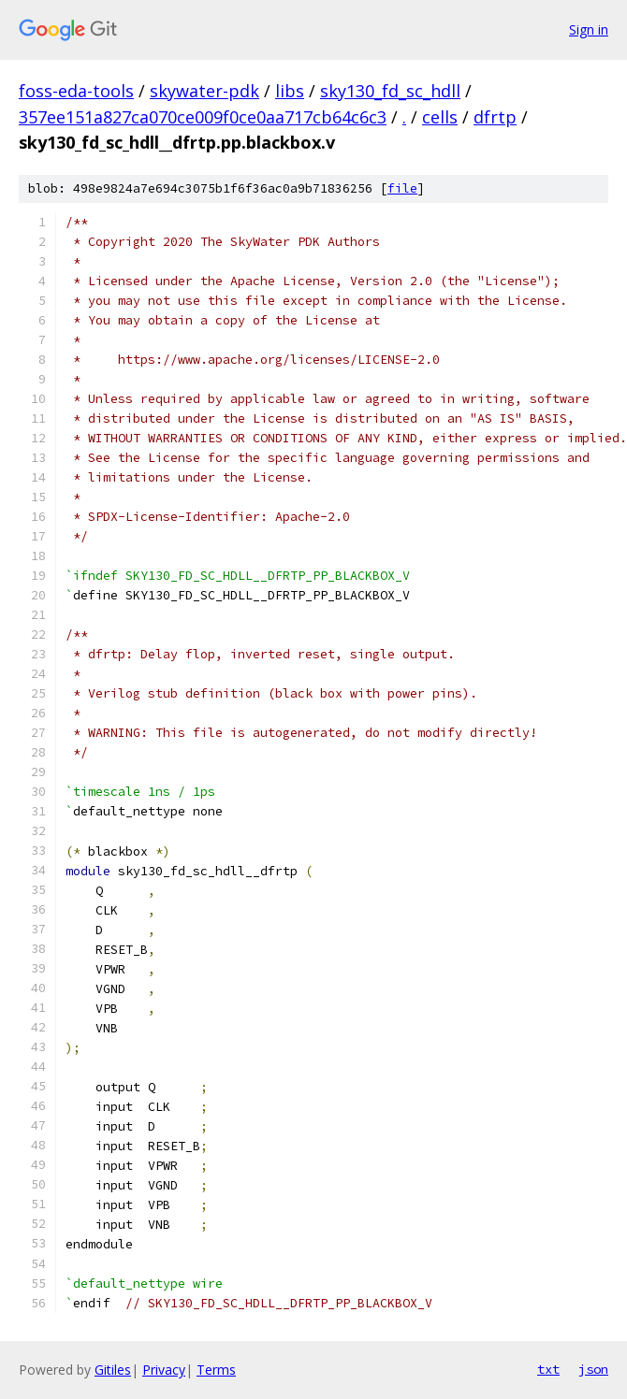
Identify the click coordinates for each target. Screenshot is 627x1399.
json (593, 1369)
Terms (216, 1369)
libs (289, 90)
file (402, 188)
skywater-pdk (204, 90)
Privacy (163, 1369)
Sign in (588, 29)
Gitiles (113, 1369)
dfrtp (495, 117)
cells (440, 117)
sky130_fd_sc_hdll (390, 90)
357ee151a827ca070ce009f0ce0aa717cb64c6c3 (202, 117)
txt (548, 1369)
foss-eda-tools (76, 90)
